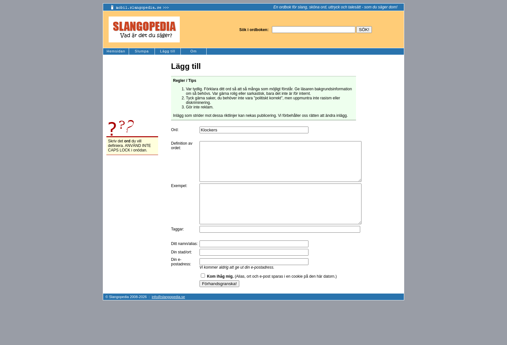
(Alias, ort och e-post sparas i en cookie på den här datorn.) (272, 292)
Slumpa (142, 51)
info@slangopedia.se (168, 312)
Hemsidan (116, 51)
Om (193, 51)
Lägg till (167, 51)
